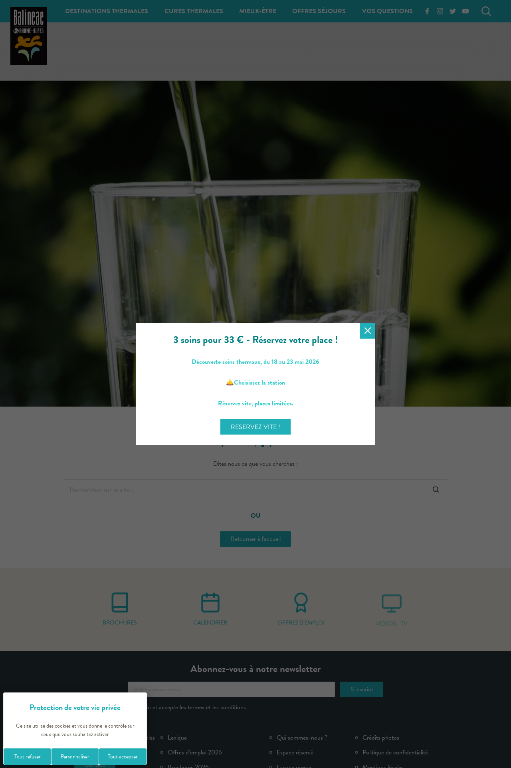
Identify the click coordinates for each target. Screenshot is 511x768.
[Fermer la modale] (367, 331)
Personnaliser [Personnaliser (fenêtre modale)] (75, 756)
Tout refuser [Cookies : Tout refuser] (27, 756)
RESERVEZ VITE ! (255, 427)
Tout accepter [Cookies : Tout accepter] (123, 756)
